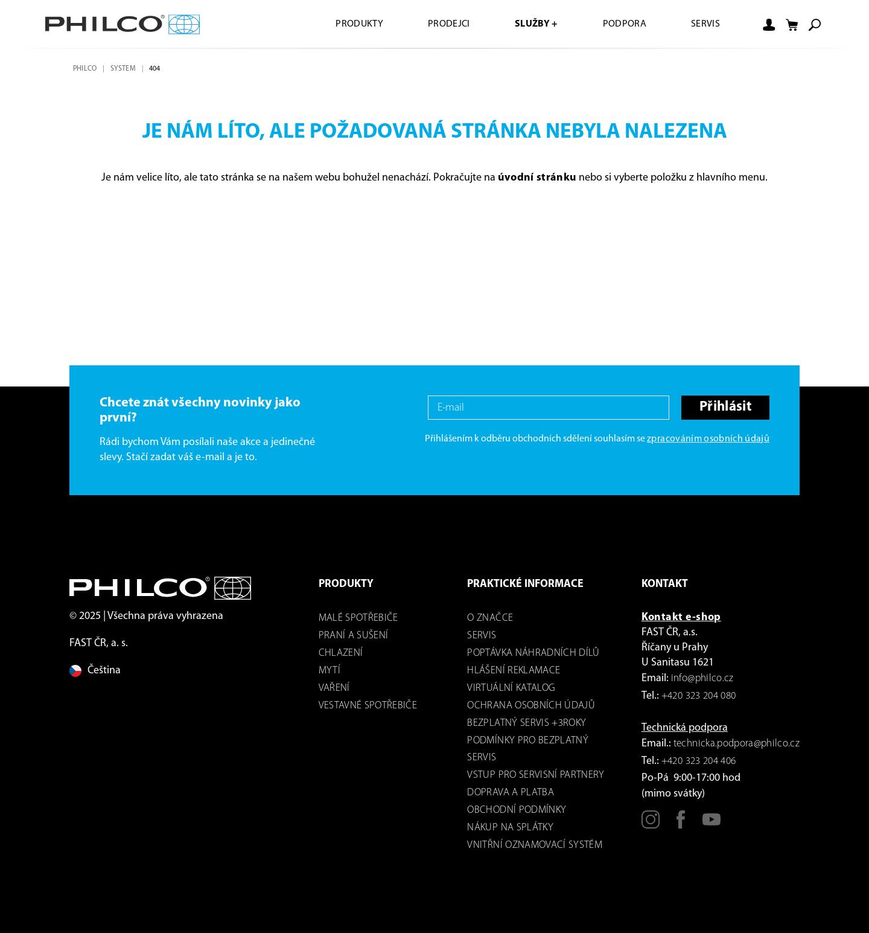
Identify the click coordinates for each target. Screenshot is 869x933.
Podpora (624, 24)
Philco (85, 68)
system (123, 68)
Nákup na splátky (510, 827)
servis (481, 635)
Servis (705, 24)
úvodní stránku (537, 178)
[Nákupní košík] (792, 25)
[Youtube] (711, 824)
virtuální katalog (511, 688)
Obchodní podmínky (516, 810)
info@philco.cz (702, 678)
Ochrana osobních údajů (530, 706)
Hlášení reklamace (513, 670)
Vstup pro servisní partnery (535, 775)
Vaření (334, 688)
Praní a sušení (354, 635)
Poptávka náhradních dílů (533, 653)
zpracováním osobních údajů (708, 439)
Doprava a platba (510, 792)
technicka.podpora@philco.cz (736, 744)
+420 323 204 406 (698, 761)
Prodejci (449, 24)
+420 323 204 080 (698, 696)
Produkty (359, 24)
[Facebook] (681, 824)
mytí (329, 670)
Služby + (536, 24)
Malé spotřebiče (358, 618)
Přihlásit (725, 407)
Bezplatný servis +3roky (526, 723)
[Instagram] (650, 824)
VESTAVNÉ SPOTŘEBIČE (368, 706)
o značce (490, 618)
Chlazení (341, 653)
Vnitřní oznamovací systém (534, 845)
